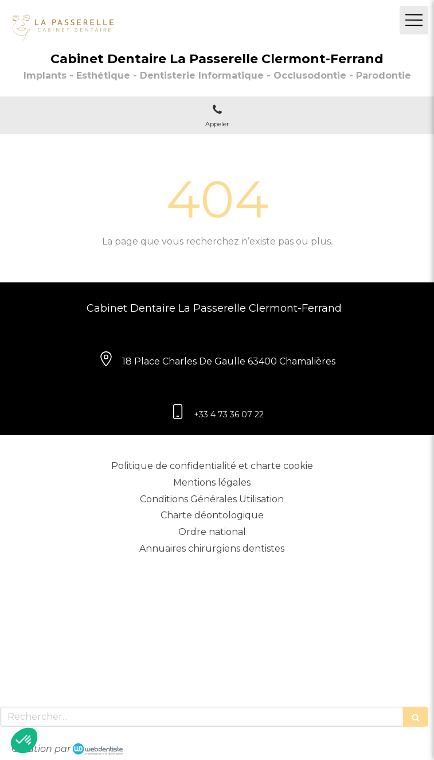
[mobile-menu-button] (414, 20)
